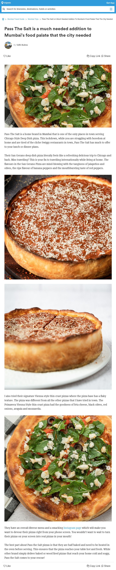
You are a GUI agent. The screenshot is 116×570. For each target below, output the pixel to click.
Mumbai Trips (33, 19)
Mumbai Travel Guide (16, 19)
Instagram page (72, 528)
